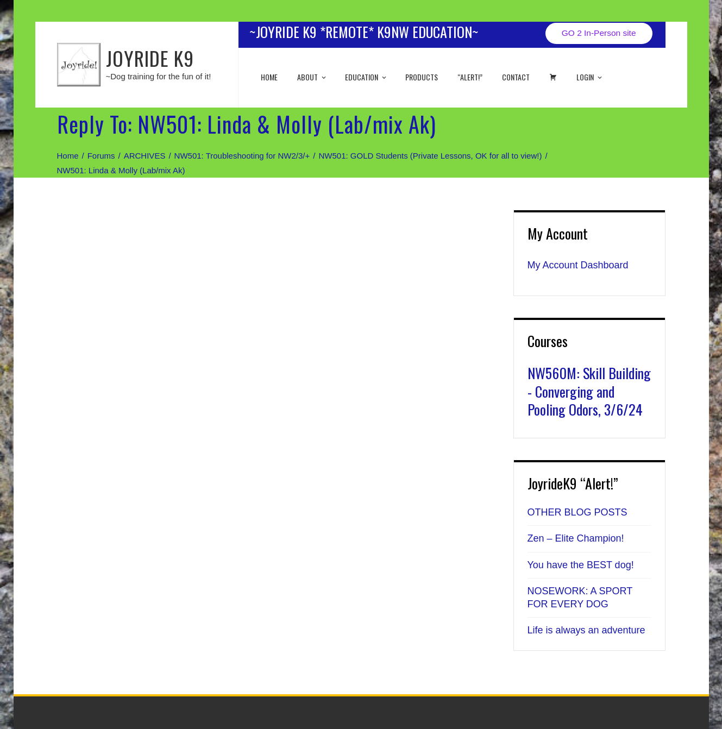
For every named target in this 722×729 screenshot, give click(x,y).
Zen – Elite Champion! (576, 538)
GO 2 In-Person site (599, 32)
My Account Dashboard (578, 265)
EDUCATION (366, 77)
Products (421, 77)
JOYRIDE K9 (150, 57)
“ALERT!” (469, 77)
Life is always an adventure (586, 630)
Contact (516, 77)
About (312, 77)
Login (590, 77)
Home (269, 77)
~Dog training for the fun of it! (158, 76)
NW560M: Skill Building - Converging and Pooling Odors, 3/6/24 (589, 391)
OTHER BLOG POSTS (577, 512)
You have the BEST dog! (581, 565)
